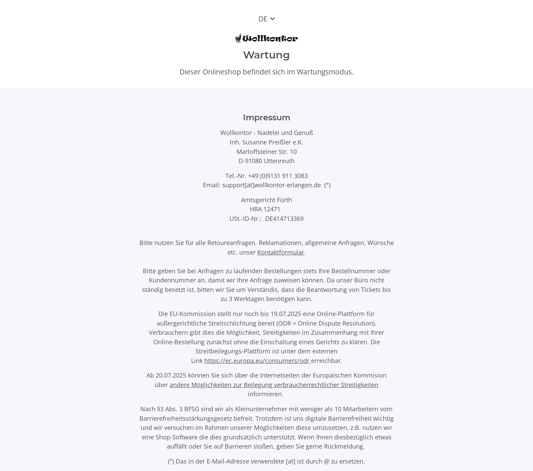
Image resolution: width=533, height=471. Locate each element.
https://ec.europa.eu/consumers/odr (257, 360)
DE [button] (263, 18)
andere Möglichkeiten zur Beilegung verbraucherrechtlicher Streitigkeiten (274, 384)
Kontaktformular (280, 252)
